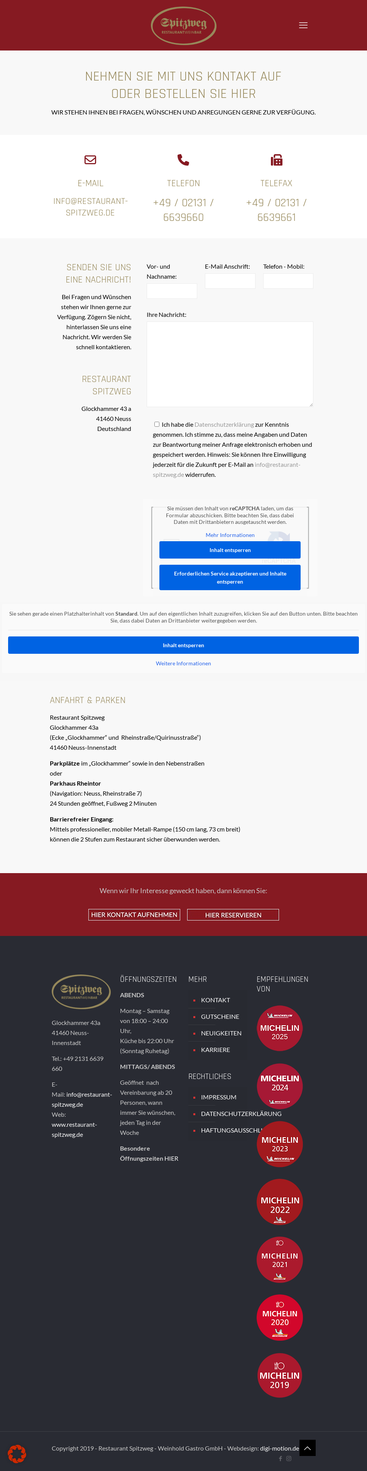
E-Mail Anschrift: (227, 266)
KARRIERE (215, 1049)
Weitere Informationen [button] (183, 663)
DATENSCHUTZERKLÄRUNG (222, 1113)
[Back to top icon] (307, 1448)
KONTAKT (215, 999)
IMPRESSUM (219, 1097)
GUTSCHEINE (220, 1016)
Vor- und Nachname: (162, 271)
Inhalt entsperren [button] (230, 550)
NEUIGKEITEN (221, 1033)
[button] (17, 1454)
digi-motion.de (279, 1448)
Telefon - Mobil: (283, 266)
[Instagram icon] (289, 1458)
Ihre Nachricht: (166, 314)
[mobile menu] (303, 25)
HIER (171, 1158)
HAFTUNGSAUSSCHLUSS (222, 1130)
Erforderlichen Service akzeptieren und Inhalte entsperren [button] (230, 577)
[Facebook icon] (281, 1458)
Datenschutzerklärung (224, 424)
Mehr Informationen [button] (230, 535)
